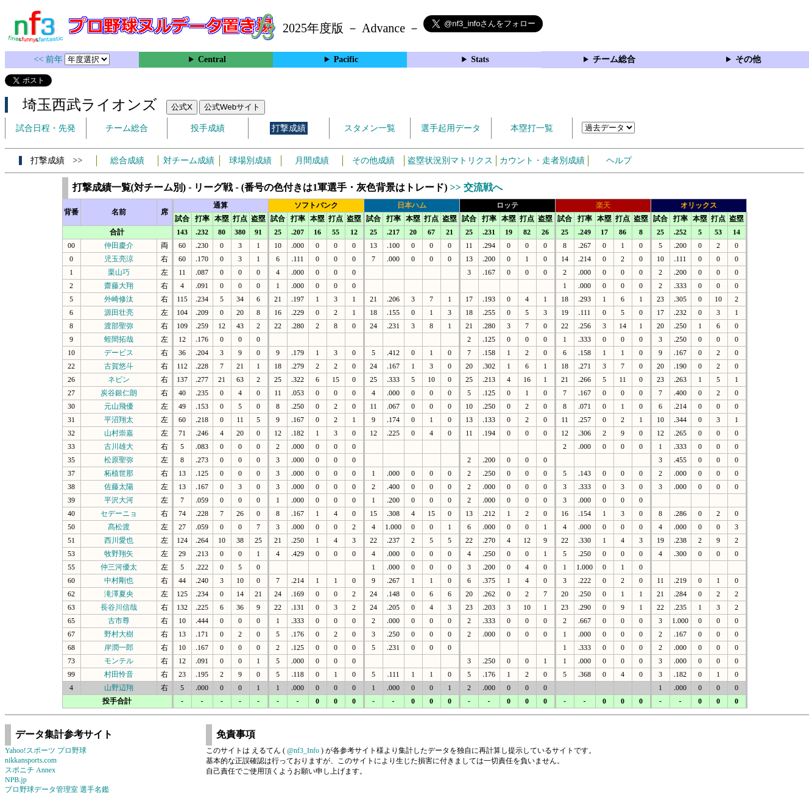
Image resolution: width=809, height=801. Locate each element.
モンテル (118, 661)
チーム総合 (614, 59)
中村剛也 (118, 580)
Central (212, 59)
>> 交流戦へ (476, 187)
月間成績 (312, 160)
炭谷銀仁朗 (119, 393)
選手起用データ (451, 128)
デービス (118, 352)
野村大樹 (118, 634)
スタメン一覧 (369, 128)
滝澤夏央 (118, 594)
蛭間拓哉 (118, 339)
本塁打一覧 (531, 128)
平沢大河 (118, 500)
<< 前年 (49, 59)
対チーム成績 (188, 160)
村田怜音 (118, 674)
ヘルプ (619, 160)
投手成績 (208, 128)
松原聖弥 (118, 460)
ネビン (119, 379)
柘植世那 (118, 473)
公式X (182, 106)
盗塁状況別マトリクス (450, 160)
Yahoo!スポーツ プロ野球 (46, 750)
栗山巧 (119, 272)
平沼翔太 (118, 419)
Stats (480, 59)
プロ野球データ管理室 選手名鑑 (57, 789)
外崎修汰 (118, 299)
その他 (748, 59)
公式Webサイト (232, 106)
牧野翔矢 (118, 553)
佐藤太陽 (118, 486)
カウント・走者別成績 (542, 160)
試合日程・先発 (46, 128)
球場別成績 (250, 160)
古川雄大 (118, 446)
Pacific (346, 59)
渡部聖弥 (118, 326)
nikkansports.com (31, 760)
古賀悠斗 (118, 366)
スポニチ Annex (30, 770)
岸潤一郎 (118, 647)
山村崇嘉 (118, 433)
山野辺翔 (118, 687)
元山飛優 (118, 406)
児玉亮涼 (118, 259)
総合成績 (127, 160)
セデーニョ (119, 513)
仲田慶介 (118, 245)
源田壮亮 (118, 312)
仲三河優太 (119, 567)
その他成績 (373, 160)
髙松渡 (119, 527)
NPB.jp (16, 779)
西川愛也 (118, 540)
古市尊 (119, 620)
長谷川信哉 (119, 607)
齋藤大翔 (118, 285)
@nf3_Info (303, 750)
